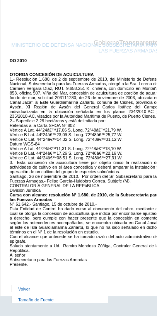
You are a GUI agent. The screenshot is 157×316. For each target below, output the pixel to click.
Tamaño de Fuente (36, 299)
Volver (24, 289)
